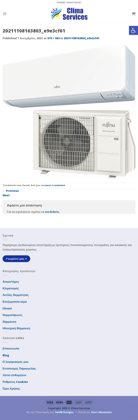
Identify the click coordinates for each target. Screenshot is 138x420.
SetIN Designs (64, 412)
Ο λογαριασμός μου (15, 362)
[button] (133, 30)
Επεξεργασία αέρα (15, 302)
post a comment (55, 185)
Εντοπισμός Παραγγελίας (19, 368)
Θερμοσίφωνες (12, 315)
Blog (6, 355)
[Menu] (5, 14)
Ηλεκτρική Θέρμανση (16, 328)
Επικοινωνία (11, 348)
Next (8, 195)
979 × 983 (53, 38)
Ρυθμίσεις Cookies (15, 382)
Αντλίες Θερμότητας (16, 295)
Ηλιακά (7, 308)
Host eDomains (101, 412)
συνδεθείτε (52, 212)
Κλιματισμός (11, 288)
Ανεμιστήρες (11, 282)
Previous (11, 191)
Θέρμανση (9, 322)
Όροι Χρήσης (11, 388)
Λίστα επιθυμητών (14, 375)
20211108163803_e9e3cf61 (81, 38)
